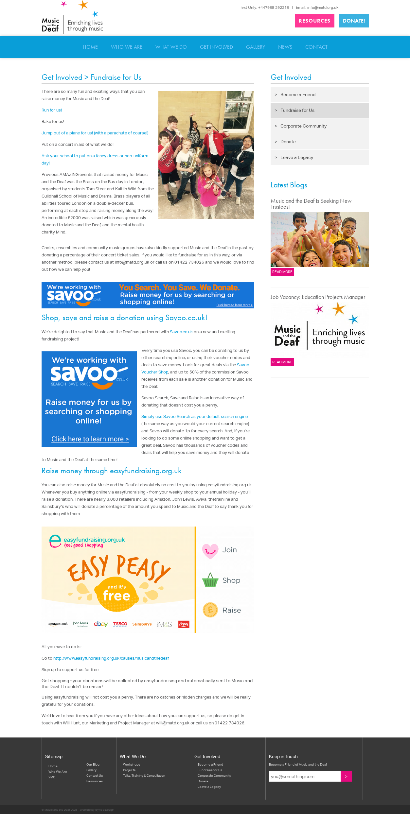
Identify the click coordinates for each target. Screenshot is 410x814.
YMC (51, 777)
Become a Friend (295, 94)
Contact (316, 46)
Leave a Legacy (294, 157)
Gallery (255, 46)
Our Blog (92, 764)
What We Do (171, 46)
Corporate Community (301, 126)
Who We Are (126, 46)
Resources (314, 20)
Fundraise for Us (294, 110)
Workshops (131, 764)
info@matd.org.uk (322, 7)
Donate (285, 142)
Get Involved (216, 46)
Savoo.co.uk (181, 331)
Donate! (354, 20)
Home (90, 46)
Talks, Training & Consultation (144, 775)
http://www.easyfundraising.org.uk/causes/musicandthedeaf (111, 658)
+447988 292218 (273, 7)
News (285, 46)
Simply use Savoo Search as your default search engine (194, 416)
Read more (282, 271)
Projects (129, 770)
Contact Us (94, 775)
